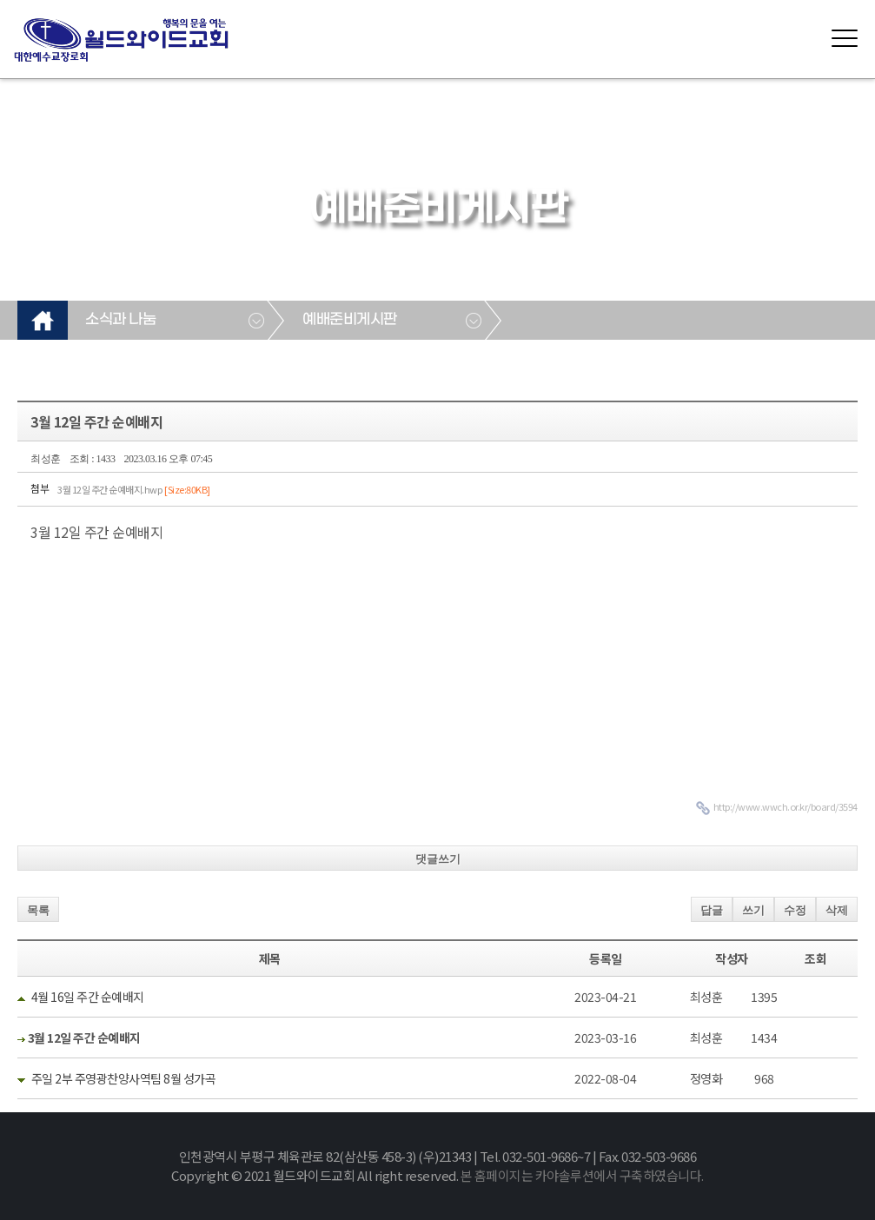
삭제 (836, 910)
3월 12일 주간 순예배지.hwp (133, 489)
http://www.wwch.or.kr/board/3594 (785, 806)
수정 (795, 910)
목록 (38, 910)
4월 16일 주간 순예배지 (87, 996)
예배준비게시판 (349, 319)
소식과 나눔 (120, 319)
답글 (711, 910)
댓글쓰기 (438, 858)
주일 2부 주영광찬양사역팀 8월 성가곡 (123, 1078)
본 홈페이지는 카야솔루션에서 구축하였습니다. (582, 1175)
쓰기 (753, 910)
